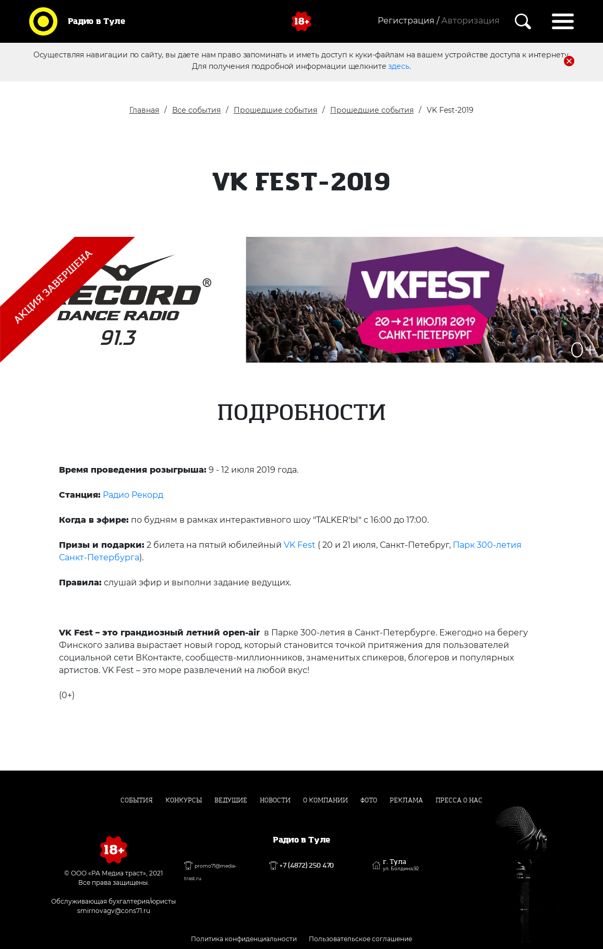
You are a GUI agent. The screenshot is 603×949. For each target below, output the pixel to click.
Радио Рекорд (133, 495)
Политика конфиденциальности (244, 939)
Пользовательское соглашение (360, 939)
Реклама (406, 800)
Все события (196, 110)
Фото (368, 800)
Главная (144, 110)
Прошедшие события (275, 110)
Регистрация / (408, 21)
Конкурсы (183, 800)
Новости (275, 800)
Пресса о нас (459, 800)
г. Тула (401, 865)
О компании (325, 800)
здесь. (399, 66)
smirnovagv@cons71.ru (113, 911)
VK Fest (299, 545)
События (136, 800)
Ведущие (230, 800)
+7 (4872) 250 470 (307, 865)
